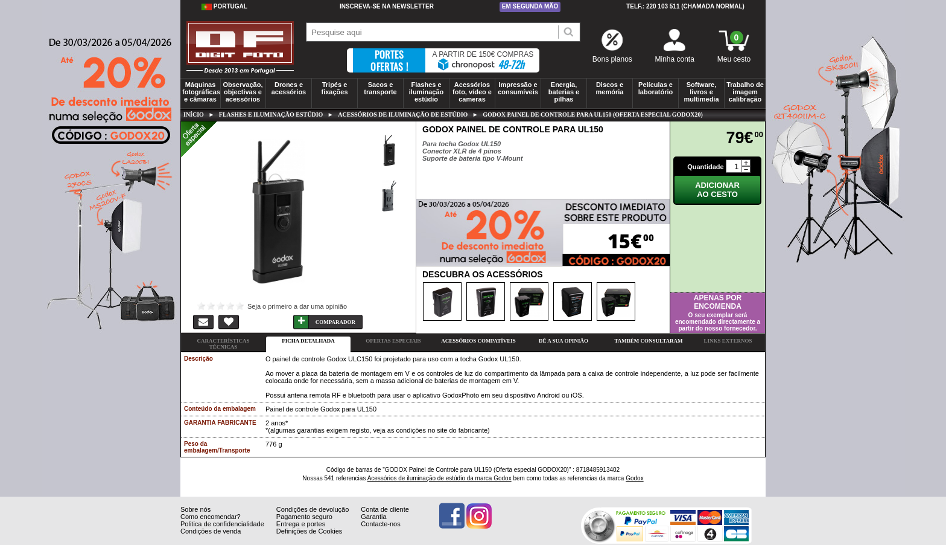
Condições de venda (210, 540)
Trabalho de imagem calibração (745, 92)
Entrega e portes (300, 533)
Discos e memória (610, 88)
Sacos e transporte (380, 88)
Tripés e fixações (334, 88)
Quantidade (705, 166)
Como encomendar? (210, 525)
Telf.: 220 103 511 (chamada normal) (685, 6)
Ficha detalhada (308, 341)
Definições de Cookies (309, 540)
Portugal (224, 6)
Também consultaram (648, 341)
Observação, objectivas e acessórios (242, 92)
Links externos (728, 341)
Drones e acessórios (288, 88)
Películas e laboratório (655, 88)
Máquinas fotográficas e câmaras (201, 92)
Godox (634, 478)
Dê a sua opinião (563, 341)
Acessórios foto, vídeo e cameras (472, 92)
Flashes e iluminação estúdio (426, 92)
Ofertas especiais (393, 341)
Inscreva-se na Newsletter (387, 6)
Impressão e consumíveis (518, 88)
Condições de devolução (312, 518)
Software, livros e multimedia (701, 92)
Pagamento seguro (304, 525)
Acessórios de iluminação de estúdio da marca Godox (439, 478)
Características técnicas (223, 344)
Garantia (373, 525)
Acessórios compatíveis (478, 341)
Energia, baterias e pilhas (563, 92)
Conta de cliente (385, 518)
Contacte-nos (380, 533)
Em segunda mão (530, 6)
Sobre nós (195, 518)
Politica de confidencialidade (222, 533)
